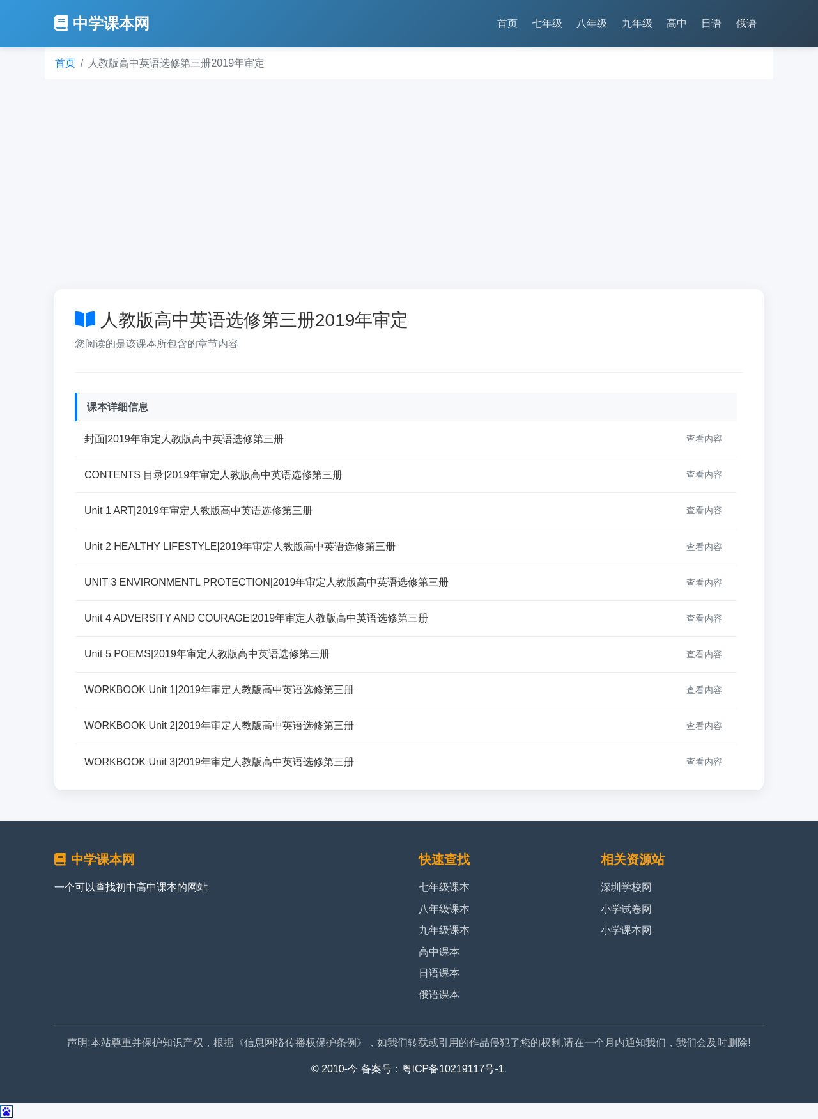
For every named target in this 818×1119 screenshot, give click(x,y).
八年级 (591, 23)
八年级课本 (444, 909)
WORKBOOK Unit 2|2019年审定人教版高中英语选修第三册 (219, 725)
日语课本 (439, 972)
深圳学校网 (626, 887)
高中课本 (439, 951)
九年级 (637, 23)
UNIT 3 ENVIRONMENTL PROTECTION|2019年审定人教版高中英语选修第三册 (266, 582)
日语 (711, 23)
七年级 (547, 23)
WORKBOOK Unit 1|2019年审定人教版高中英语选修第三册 (219, 689)
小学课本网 (626, 930)
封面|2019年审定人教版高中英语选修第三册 (184, 439)
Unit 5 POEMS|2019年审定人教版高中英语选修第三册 (207, 653)
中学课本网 (102, 23)
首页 (507, 23)
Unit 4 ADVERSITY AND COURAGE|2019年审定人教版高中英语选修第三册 (256, 618)
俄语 (746, 23)
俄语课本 (439, 994)
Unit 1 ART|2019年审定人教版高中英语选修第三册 (198, 510)
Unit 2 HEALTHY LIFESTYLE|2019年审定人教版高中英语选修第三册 (240, 546)
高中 (677, 23)
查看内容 (704, 439)
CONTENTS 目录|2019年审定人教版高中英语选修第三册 (213, 474)
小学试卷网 (626, 909)
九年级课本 (444, 930)
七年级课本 (444, 887)
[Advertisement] (409, 184)
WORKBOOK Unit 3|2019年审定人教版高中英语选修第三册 (219, 761)
